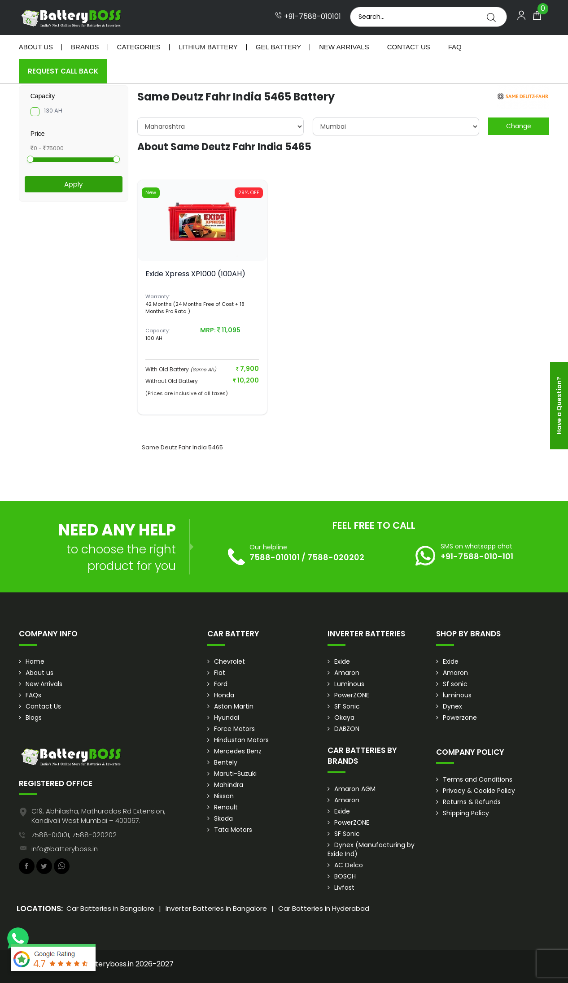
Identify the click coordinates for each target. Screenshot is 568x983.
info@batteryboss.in (64, 848)
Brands (85, 47)
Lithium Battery (208, 47)
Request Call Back (63, 71)
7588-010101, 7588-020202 (74, 834)
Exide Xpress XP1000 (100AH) (195, 274)
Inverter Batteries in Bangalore (216, 908)
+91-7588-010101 (308, 17)
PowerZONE (351, 695)
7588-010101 (274, 557)
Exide (342, 661)
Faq (455, 47)
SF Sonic (347, 706)
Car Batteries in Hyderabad (323, 908)
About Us (36, 47)
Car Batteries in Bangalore (110, 908)
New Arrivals (344, 47)
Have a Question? (559, 406)
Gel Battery (278, 47)
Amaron (346, 672)
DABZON (346, 728)
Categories (139, 47)
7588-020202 (335, 557)
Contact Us (408, 47)
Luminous (349, 683)
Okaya (344, 717)
